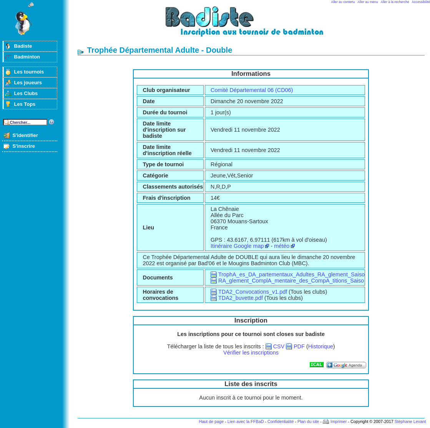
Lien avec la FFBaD (245, 421)
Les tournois (29, 72)
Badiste (23, 46)
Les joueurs (28, 82)
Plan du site (308, 421)
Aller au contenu (343, 2)
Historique (320, 346)
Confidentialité (280, 421)
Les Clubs (26, 93)
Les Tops (24, 104)
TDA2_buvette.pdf (240, 298)
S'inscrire (23, 146)
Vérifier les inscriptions (251, 352)
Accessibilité (421, 2)
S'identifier (25, 135)
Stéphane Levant (410, 421)
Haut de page (211, 421)
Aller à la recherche (395, 2)
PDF (299, 346)
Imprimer (338, 421)
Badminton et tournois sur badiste (254, 25)
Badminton (27, 57)
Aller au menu (368, 2)
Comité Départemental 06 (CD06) (252, 90)
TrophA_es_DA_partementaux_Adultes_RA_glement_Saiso (291, 274)
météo (281, 246)
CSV (279, 346)
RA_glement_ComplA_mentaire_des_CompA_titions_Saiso (291, 281)
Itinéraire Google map (237, 246)
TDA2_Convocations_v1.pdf (252, 292)
